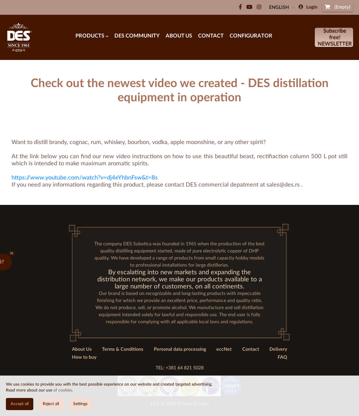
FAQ (282, 357)
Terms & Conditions (122, 349)
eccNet (224, 349)
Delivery (278, 349)
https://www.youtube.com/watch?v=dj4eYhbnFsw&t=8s (84, 178)
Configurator (251, 36)
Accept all (20, 404)
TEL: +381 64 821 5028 (180, 368)
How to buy (84, 357)
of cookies (62, 390)
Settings (80, 404)
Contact (211, 36)
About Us (179, 36)
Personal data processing (180, 349)
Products (91, 36)
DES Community (137, 36)
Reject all (51, 404)
